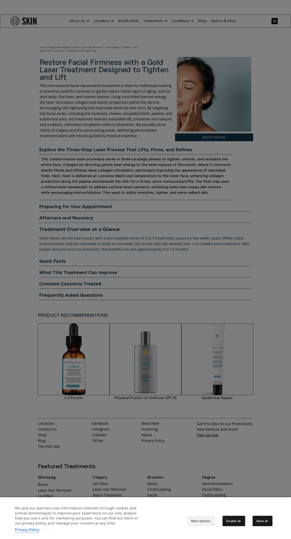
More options (200, 521)
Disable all (233, 521)
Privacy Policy (27, 529)
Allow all (262, 521)
